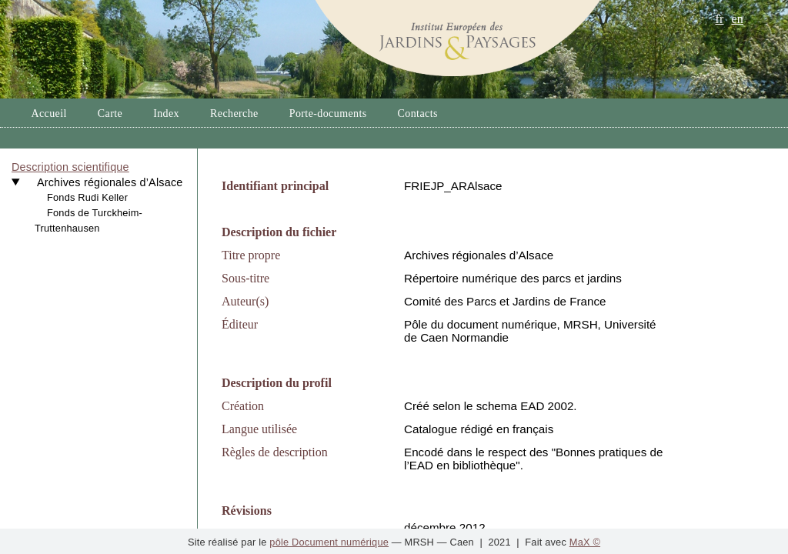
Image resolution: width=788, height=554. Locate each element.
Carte (110, 113)
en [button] (737, 18)
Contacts (418, 113)
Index (166, 113)
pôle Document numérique (329, 542)
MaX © (584, 542)
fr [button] (719, 18)
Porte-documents (328, 113)
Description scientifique (70, 167)
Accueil (48, 113)
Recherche (234, 113)
